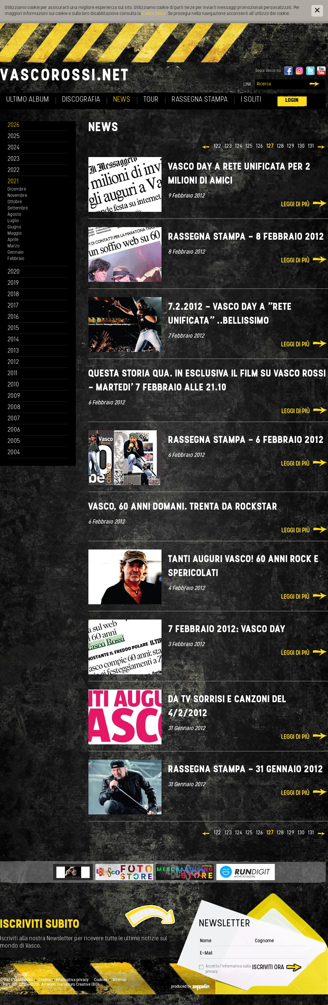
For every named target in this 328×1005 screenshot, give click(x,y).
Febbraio (16, 258)
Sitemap (120, 980)
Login (292, 100)
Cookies (100, 980)
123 (228, 146)
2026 (14, 125)
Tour (151, 100)
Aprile (13, 239)
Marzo (14, 246)
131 (311, 146)
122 (217, 146)
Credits (45, 980)
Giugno (14, 227)
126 (259, 146)
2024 (14, 148)
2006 (14, 430)
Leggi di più (295, 205)
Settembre (18, 208)
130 (301, 146)
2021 (13, 182)
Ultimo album (27, 100)
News (122, 100)
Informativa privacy (72, 980)
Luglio (13, 220)
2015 (13, 328)
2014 (13, 340)
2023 (14, 159)
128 (280, 146)
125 (249, 146)
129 (290, 146)
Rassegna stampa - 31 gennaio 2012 (245, 770)
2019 (13, 283)
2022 (14, 170)
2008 (14, 407)
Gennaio (16, 252)
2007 (14, 419)
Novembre (17, 195)
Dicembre (17, 189)
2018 (13, 295)
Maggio (15, 233)
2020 (14, 272)
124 (238, 146)
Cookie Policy (154, 13)
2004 (14, 453)
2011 (13, 374)
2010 (13, 385)
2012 (13, 362)
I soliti (251, 100)
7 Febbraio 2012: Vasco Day (226, 630)
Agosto (14, 214)
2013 (13, 351)
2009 (14, 396)
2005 (14, 441)
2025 (14, 136)
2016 (13, 317)
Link (248, 84)
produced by (190, 987)
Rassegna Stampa (200, 100)
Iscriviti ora (268, 967)
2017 (13, 306)
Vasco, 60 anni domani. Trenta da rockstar (182, 507)
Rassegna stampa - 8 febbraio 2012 (246, 237)
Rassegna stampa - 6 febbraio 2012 (246, 440)
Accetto (228, 969)
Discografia (81, 100)
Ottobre (15, 202)
